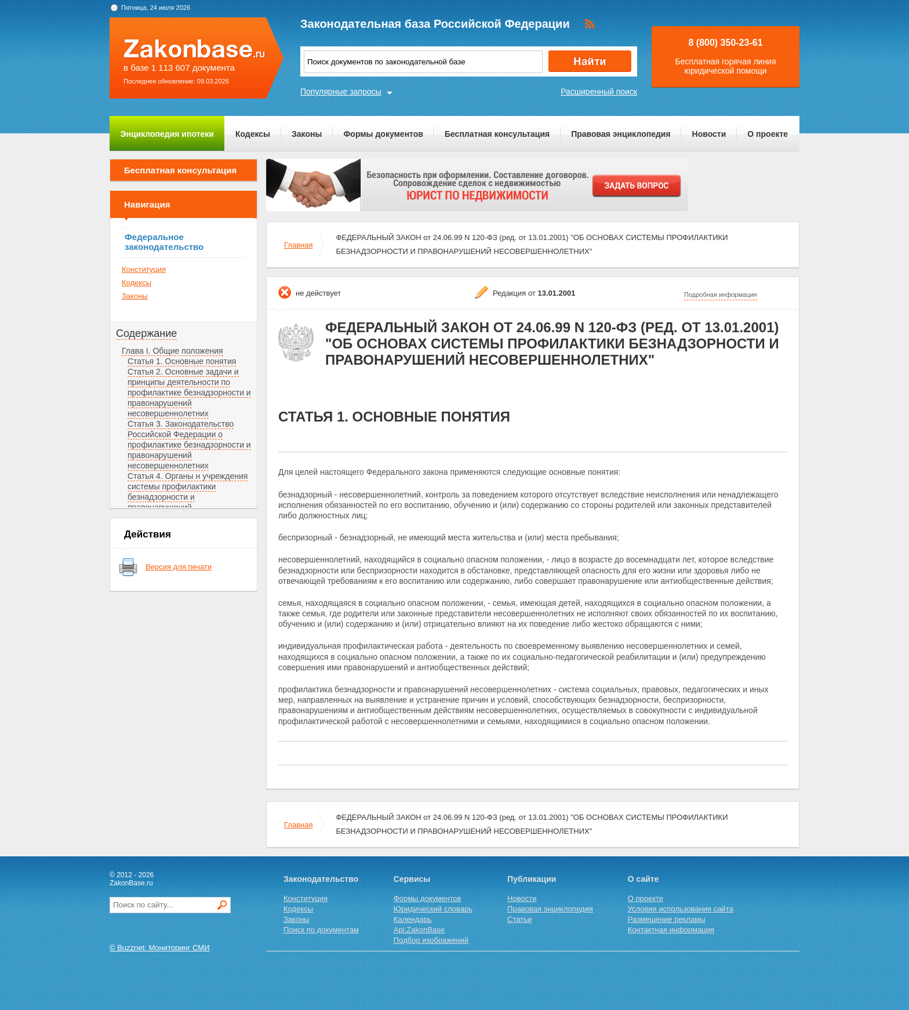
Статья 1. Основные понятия (182, 361)
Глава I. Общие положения (172, 350)
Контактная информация (671, 929)
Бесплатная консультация (497, 134)
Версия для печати (179, 566)
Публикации (531, 879)
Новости (709, 134)
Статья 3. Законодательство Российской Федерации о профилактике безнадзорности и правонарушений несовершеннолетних (189, 444)
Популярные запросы (340, 91)
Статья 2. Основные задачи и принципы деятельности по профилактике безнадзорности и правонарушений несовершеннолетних (189, 392)
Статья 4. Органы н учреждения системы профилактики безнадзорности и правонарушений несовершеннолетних (188, 496)
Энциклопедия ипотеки (167, 134)
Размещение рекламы (667, 919)
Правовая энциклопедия (620, 134)
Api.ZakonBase (419, 929)
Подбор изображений (431, 940)
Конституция (144, 269)
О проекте (767, 134)
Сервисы (412, 879)
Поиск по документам (321, 929)
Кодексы (252, 134)
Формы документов (383, 134)
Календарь (413, 919)
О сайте (643, 879)
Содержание (146, 333)
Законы (307, 134)
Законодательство (320, 879)
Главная (298, 245)
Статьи (519, 919)
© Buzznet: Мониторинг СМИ (160, 947)
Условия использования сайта (680, 908)
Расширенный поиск (599, 91)
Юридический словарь (433, 908)
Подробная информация (720, 294)
